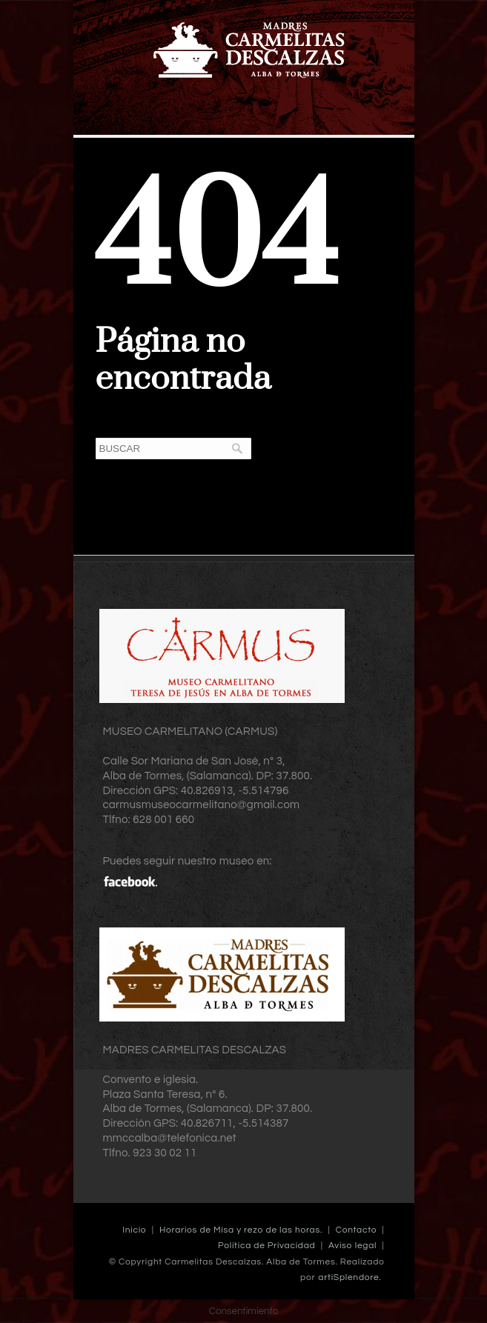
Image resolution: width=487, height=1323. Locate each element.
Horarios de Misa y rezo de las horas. (240, 1230)
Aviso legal (352, 1245)
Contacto (356, 1230)
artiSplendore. (349, 1277)
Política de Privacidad (266, 1245)
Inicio (134, 1230)
